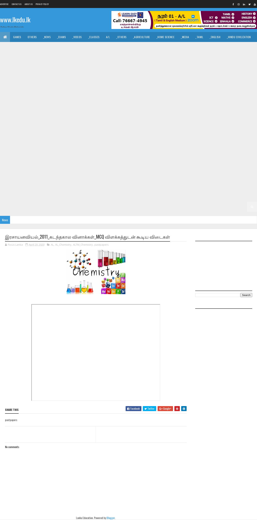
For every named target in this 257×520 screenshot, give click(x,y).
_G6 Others (48, 177)
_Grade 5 (181, 177)
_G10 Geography (96, 107)
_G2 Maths (30, 207)
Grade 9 (167, 117)
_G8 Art (81, 137)
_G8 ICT (242, 137)
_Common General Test (17, 57)
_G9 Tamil (30, 137)
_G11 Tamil (132, 87)
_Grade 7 (181, 147)
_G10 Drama (191, 97)
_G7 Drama (9, 157)
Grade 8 (47, 137)
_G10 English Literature (18, 107)
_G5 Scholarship (90, 187)
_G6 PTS (67, 177)
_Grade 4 (129, 187)
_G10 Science (73, 117)
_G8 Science (107, 147)
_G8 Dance (117, 137)
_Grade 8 (64, 137)
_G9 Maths (132, 127)
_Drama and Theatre (150, 47)
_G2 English (10, 207)
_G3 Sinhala (72, 197)
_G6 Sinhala (128, 177)
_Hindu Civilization (239, 37)
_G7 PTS (190, 157)
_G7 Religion (208, 157)
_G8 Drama (137, 137)
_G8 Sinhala (128, 147)
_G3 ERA (149, 197)
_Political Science (196, 47)
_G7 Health (76, 157)
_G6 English (157, 167)
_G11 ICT (230, 77)
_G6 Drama (137, 167)
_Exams (61, 37)
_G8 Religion (85, 147)
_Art (98, 47)
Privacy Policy (42, 4)
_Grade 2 (202, 197)
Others (32, 37)
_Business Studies (105, 57)
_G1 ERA (195, 207)
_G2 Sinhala (221, 197)
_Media (185, 37)
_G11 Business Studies (90, 67)
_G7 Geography (53, 157)
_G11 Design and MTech (234, 67)
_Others (121, 37)
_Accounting (79, 57)
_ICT (40, 57)
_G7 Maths (132, 157)
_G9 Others (172, 127)
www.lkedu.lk (15, 19)
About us (29, 4)
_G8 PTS (67, 147)
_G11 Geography (137, 77)
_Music (112, 47)
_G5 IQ (197, 177)
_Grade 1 (101, 207)
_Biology (176, 57)
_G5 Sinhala (215, 177)
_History (83, 47)
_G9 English (30, 127)
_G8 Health (203, 137)
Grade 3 (36, 197)
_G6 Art (81, 167)
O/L (5, 67)
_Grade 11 (20, 67)
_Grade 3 (52, 197)
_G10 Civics (45, 97)
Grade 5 (165, 177)
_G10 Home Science (167, 107)
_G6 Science (107, 177)
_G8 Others (48, 147)
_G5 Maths (30, 187)
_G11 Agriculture (42, 67)
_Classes (94, 37)
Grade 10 (182, 87)
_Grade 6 (64, 167)
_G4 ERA (225, 187)
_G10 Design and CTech (92, 97)
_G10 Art (247, 87)
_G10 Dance (65, 97)
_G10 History (142, 107)
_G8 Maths (9, 147)
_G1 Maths (178, 207)
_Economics (57, 57)
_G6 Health (203, 167)
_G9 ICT (115, 127)
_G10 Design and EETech (128, 97)
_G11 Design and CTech (164, 67)
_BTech (127, 57)
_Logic (174, 47)
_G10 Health (119, 107)
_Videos (77, 37)
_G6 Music (29, 177)
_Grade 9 (183, 117)
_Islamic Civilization (16, 47)
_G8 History (224, 137)
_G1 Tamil (139, 207)
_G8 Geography (180, 137)
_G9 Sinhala (10, 137)
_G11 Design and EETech (199, 67)
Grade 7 (165, 147)
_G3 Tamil (92, 197)
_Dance (127, 47)
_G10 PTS (30, 117)
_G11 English (31, 77)
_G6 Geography (180, 167)
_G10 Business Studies (17, 97)
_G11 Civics (117, 67)
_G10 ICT (191, 107)
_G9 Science (230, 127)
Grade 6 (47, 167)
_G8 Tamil (148, 147)
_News (47, 37)
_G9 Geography (53, 127)
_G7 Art (198, 147)
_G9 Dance (237, 117)
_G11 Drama (10, 77)
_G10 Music (229, 107)
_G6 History (224, 167)
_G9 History (97, 127)
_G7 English (30, 157)
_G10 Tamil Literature (142, 117)
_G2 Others (66, 207)
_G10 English (212, 97)
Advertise (4, 4)
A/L (108, 37)
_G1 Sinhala (120, 207)
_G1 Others (213, 207)
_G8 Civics (98, 137)
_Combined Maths (237, 57)
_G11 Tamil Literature (157, 87)
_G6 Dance (117, 167)
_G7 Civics (216, 147)
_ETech (159, 57)
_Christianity (63, 47)
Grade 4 (113, 187)
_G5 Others (66, 187)
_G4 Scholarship (14, 197)
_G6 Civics (98, 167)
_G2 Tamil (241, 197)
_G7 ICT (115, 157)
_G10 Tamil (115, 117)
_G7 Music (152, 157)
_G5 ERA (48, 187)
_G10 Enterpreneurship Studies (59, 107)
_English (215, 37)
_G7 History (97, 157)
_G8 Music (29, 147)
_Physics (214, 57)
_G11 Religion (67, 87)
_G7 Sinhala (10, 167)
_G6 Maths (9, 177)
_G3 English (111, 197)
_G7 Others (172, 157)
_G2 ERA (48, 207)
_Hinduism (42, 47)
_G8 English (157, 137)
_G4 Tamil (168, 187)
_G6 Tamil (148, 177)
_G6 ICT (242, 167)
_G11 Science (89, 87)
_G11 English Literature (60, 77)
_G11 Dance (137, 67)
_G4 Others (244, 187)
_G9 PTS (190, 127)
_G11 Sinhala (111, 87)
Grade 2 (186, 197)
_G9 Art (200, 117)
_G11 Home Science (207, 77)
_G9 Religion (208, 127)
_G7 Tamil (30, 167)
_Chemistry (195, 57)
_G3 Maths (131, 197)
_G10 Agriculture (224, 87)
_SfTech (144, 57)
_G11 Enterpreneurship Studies (101, 77)
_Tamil (199, 37)
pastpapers (101, 244)
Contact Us (17, 4)
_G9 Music (152, 127)
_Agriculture (141, 37)
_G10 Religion (50, 117)
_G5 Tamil (234, 177)
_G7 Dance (235, 147)
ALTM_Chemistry (83, 244)
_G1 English (158, 207)
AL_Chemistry (63, 244)
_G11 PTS (48, 87)
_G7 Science (230, 157)
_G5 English (10, 187)
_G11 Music (29, 87)
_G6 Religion (85, 177)
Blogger (111, 518)
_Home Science (165, 37)
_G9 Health (76, 127)
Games (17, 37)
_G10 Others (11, 117)
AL (52, 244)
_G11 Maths (10, 87)
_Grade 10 (201, 87)
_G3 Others (167, 197)
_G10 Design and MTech (163, 97)
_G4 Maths (208, 187)
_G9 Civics (218, 117)
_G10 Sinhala (95, 117)
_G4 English (188, 187)
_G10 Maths (209, 107)
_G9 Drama (9, 127)
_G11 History (182, 77)
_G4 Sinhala (148, 187)
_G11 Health (160, 77)
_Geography (221, 47)
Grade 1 (85, 207)
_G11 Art (65, 67)
